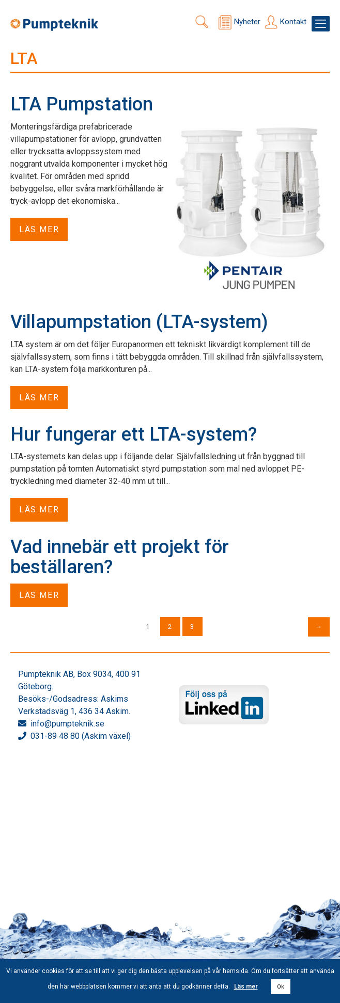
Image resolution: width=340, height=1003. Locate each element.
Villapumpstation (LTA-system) (139, 322)
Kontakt (293, 21)
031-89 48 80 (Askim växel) (80, 736)
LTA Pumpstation (81, 104)
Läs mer (39, 229)
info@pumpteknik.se (67, 724)
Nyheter (247, 21)
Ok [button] (280, 986)
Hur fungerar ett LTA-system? (133, 434)
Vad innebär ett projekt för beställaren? (119, 557)
